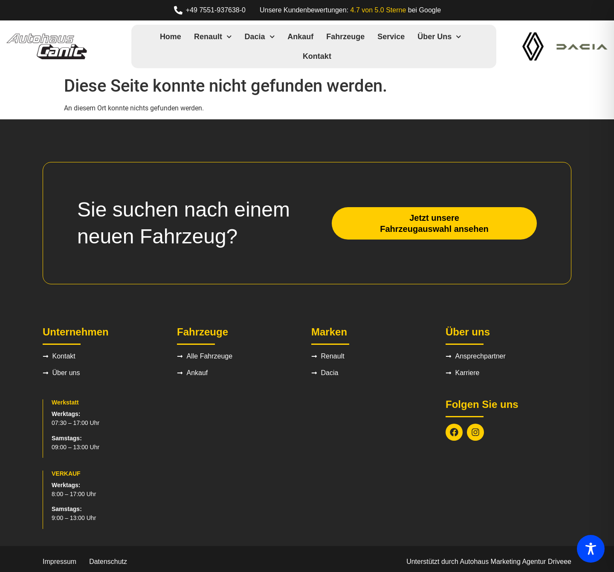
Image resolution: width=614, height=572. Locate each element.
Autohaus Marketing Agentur (503, 561)
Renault (213, 37)
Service (391, 36)
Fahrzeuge (345, 36)
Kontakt (317, 56)
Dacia (260, 37)
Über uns (439, 37)
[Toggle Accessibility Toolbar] (590, 548)
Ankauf (300, 36)
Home (170, 36)
